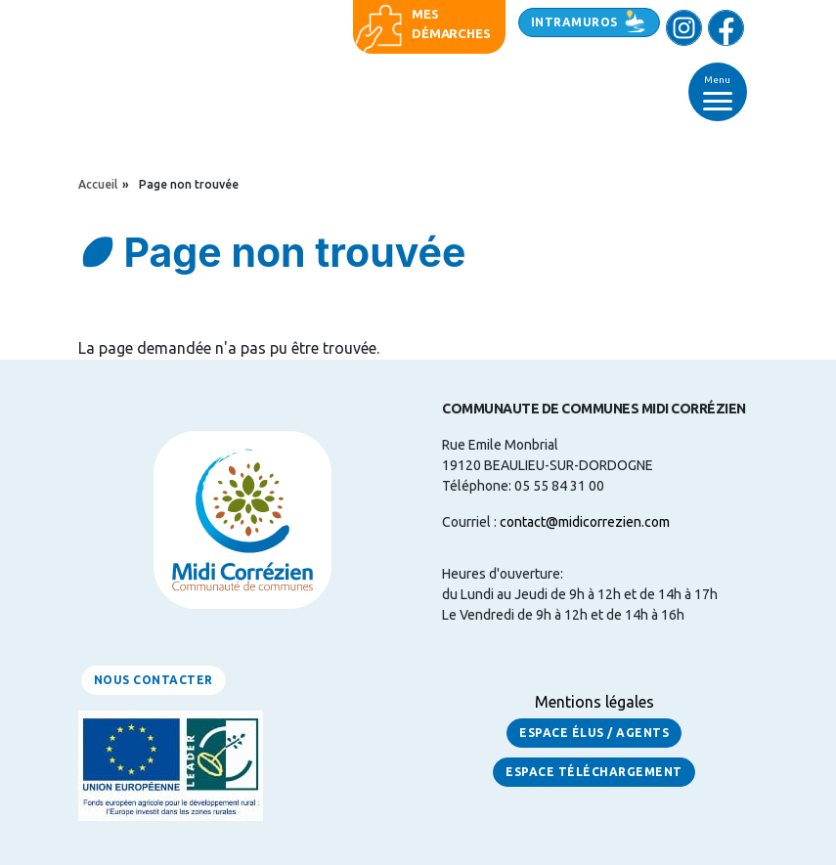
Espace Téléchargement (594, 771)
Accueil (97, 184)
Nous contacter (153, 679)
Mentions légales (594, 702)
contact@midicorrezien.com (585, 522)
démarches (451, 33)
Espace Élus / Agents (594, 732)
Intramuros (574, 22)
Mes (425, 14)
